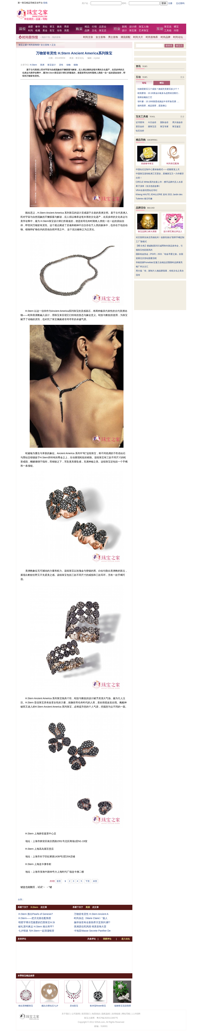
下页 (87, 881)
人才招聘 (136, 1014)
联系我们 (86, 1014)
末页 (95, 881)
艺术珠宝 (144, 30)
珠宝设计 (51, 65)
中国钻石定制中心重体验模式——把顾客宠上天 (158, 169)
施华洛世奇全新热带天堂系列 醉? (92, 922)
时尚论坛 (178, 37)
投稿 (45, 3)
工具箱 (167, 30)
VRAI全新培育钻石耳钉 (146, 190)
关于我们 (66, 1014)
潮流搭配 (125, 37)
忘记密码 (180, 3)
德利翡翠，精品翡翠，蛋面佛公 (152, 105)
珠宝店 (102, 30)
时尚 (30, 30)
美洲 (42, 65)
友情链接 (116, 1014)
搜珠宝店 (152, 126)
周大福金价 (177, 122)
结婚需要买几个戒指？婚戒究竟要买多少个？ (158, 89)
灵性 (61, 65)
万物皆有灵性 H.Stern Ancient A (91, 914)
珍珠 (59, 30)
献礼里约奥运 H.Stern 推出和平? (36, 926)
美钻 (45, 26)
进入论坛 (125, 939)
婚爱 (30, 26)
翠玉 (52, 26)
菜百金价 (140, 126)
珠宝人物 (144, 26)
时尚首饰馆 (34, 45)
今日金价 (152, 122)
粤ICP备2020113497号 (107, 1018)
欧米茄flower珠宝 (98, 1006)
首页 (59, 881)
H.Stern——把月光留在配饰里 (34, 918)
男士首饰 (113, 37)
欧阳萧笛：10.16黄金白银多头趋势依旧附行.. (158, 93)
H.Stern (33, 65)
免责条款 (96, 1014)
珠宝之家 (23, 45)
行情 (94, 26)
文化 (94, 30)
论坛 (144, 83)
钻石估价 (140, 130)
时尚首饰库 (152, 37)
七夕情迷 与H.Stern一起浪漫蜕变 (36, 930)
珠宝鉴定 (176, 126)
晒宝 (176, 26)
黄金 (45, 30)
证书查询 (140, 122)
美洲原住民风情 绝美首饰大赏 (90, 926)
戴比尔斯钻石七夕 (50, 1006)
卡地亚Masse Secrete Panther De (92, 930)
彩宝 (52, 30)
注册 (170, 3)
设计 (124, 30)
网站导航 (126, 1014)
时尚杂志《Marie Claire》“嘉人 (90, 918)
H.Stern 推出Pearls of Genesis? (35, 914)
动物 (68, 65)
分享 (20, 899)
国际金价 (164, 122)
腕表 (59, 26)
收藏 (37, 30)
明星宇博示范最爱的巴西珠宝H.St (36, 922)
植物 (76, 65)
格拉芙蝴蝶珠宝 (25, 1006)
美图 (66, 30)
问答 (176, 30)
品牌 (87, 30)
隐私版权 (106, 1014)
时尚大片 (138, 37)
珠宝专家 (164, 126)
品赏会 (102, 26)
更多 (182, 77)
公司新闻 (76, 1014)
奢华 (37, 26)
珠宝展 (133, 30)
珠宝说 (167, 26)
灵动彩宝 (74, 1006)
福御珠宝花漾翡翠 (122, 1006)
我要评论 (107, 939)
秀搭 (66, 26)
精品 (87, 26)
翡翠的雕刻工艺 (145, 97)
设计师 (133, 26)
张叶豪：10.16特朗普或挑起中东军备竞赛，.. (158, 101)
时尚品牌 (165, 37)
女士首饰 (100, 37)
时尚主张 (88, 37)
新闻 (124, 26)
